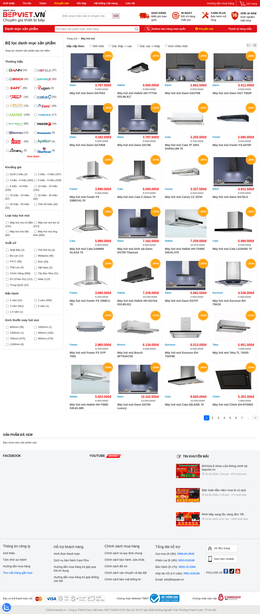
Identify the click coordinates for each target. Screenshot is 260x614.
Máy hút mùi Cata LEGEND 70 (232, 248)
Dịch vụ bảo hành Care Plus (71, 560)
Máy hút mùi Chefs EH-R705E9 (233, 404)
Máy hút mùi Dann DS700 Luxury (133, 406)
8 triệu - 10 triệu (19, 186)
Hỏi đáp (81, 3)
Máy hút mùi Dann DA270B (182, 93)
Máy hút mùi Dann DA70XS (87, 93)
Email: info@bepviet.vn (169, 579)
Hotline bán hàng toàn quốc (169, 28)
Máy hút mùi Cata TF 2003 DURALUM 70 (182, 146)
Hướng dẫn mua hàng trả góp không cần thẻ (76, 579)
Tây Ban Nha (45, 273)
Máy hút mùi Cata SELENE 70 (184, 404)
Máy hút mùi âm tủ (48, 222)
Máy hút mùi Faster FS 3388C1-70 (90, 302)
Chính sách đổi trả (116, 566)
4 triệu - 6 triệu (18, 180)
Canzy (168, 188)
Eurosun (218, 292)
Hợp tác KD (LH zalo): (177, 573)
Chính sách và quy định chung (123, 553)
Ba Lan (14, 255)
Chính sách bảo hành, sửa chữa (124, 559)
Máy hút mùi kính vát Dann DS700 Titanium (134, 250)
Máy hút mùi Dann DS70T (181, 300)
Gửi (116, 15)
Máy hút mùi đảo (19, 231)
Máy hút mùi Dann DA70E (134, 145)
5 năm (41, 306)
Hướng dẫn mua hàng (220, 3)
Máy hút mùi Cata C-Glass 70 (136, 197)
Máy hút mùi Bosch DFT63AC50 (130, 354)
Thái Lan (15, 267)
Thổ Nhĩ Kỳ (44, 249)
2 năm (41, 300)
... (248, 417)
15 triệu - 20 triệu (19, 195)
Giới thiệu (9, 3)
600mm (42, 332)
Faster (216, 137)
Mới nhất (97, 46)
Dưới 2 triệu (17, 174)
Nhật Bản (15, 249)
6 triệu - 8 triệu (46, 180)
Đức (40, 261)
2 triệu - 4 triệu (46, 174)
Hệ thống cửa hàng (106, 3)
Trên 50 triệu (45, 204)
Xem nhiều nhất (176, 46)
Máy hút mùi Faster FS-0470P (232, 145)
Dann (73, 85)
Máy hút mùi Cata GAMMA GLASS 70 (87, 250)
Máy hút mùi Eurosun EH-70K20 (229, 302)
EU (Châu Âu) (18, 279)
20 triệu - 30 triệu (47, 195)
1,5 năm (14, 311)
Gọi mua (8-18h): (174, 553)
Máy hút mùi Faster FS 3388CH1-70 (84, 198)
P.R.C (13, 261)
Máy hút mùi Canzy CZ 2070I (183, 197)
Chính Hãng (17, 273)
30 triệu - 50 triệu (19, 204)
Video (42, 3)
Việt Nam (43, 267)
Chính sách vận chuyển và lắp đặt (126, 572)
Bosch (121, 344)
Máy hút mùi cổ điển (21, 222)
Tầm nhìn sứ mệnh (14, 559)
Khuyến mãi (61, 3)
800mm (14, 327)
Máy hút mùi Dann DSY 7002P (232, 93)
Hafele (121, 85)
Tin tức (27, 3)
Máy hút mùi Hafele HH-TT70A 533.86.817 (137, 95)
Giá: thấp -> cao (120, 46)
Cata (167, 137)
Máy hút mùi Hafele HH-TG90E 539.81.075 (185, 250)
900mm (42, 338)
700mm (14, 338)
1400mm (15, 332)
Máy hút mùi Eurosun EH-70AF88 (182, 354)
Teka (215, 344)
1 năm (13, 300)
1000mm (43, 327)
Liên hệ (129, 3)
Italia (40, 279)
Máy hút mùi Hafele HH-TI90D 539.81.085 (89, 406)
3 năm (13, 306)
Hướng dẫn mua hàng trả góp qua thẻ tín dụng (75, 568)
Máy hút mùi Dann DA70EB (87, 145)
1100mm (15, 344)
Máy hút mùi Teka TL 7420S (231, 352)
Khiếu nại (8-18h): (175, 560)
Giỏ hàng (251, 3)
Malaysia (43, 255)
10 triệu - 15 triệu (47, 186)
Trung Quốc (16, 285)
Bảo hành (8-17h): (175, 566)
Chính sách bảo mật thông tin (123, 579)
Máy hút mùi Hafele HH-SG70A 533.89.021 (137, 302)
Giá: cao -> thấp (148, 46)
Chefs (216, 396)
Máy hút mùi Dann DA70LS (230, 197)
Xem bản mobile (220, 559)
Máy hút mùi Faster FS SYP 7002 (88, 354)
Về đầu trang (218, 548)
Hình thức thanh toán (67, 553)
